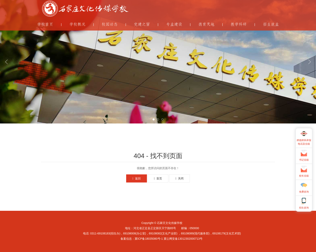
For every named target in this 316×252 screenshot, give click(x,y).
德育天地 (206, 24)
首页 (158, 178)
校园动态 (110, 24)
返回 (136, 178)
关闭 (179, 178)
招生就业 (271, 24)
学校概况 (77, 24)
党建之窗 (142, 24)
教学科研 (239, 24)
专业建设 (174, 24)
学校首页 (45, 24)
